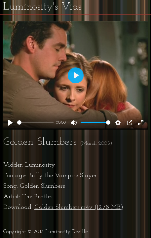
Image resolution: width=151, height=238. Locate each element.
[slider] (35, 122)
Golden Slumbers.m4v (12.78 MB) (78, 207)
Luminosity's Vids (42, 7)
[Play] (10, 122)
